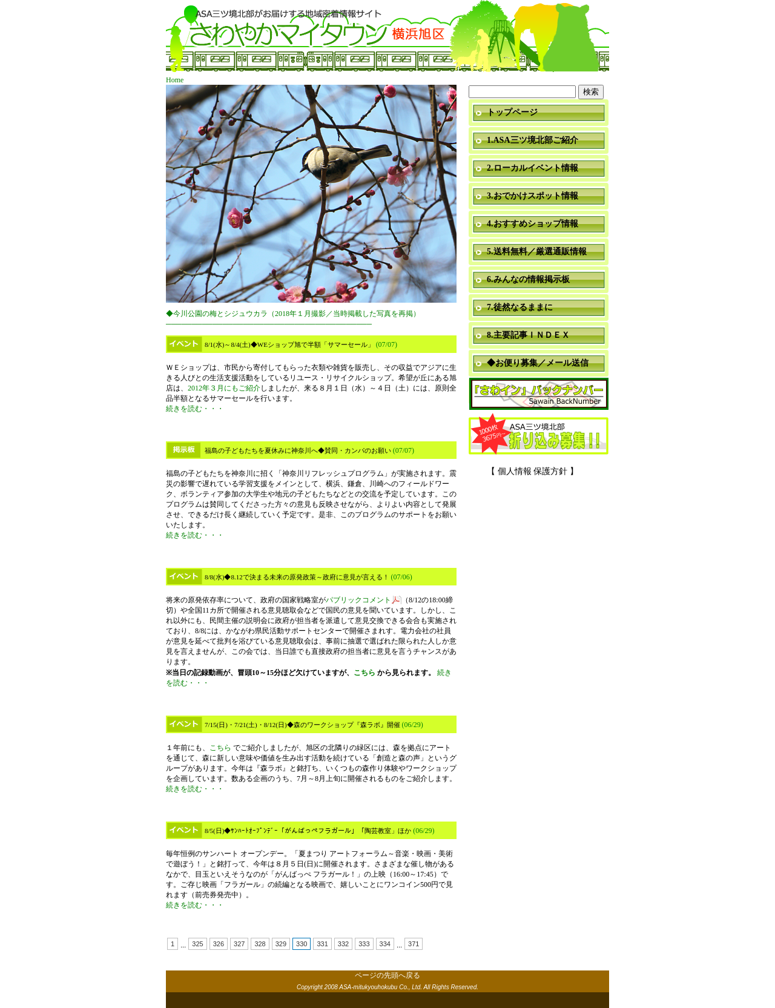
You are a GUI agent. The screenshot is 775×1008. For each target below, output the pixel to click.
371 (413, 943)
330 (301, 943)
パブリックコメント (358, 600)
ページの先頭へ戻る (387, 975)
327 (239, 943)
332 (343, 943)
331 (322, 943)
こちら (364, 672)
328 (259, 943)
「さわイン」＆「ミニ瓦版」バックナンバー (539, 394)
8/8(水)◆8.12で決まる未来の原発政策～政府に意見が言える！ (297, 577)
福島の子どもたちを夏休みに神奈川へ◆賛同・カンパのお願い (298, 450)
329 (280, 943)
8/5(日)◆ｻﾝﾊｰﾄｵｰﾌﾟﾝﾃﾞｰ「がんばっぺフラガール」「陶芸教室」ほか (308, 830)
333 (363, 943)
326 (218, 943)
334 (385, 943)
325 (197, 943)
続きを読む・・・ (195, 408)
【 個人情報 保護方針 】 (532, 471)
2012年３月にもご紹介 (224, 388)
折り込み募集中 (539, 434)
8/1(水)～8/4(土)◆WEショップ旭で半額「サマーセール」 (289, 344)
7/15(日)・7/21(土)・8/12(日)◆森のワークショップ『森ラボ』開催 (302, 724)
